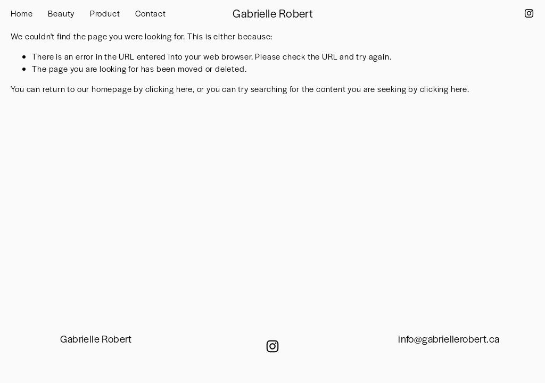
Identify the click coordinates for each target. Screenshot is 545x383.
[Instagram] (529, 13)
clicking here (169, 88)
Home (21, 13)
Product (105, 13)
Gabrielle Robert (273, 13)
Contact (150, 13)
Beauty (61, 13)
